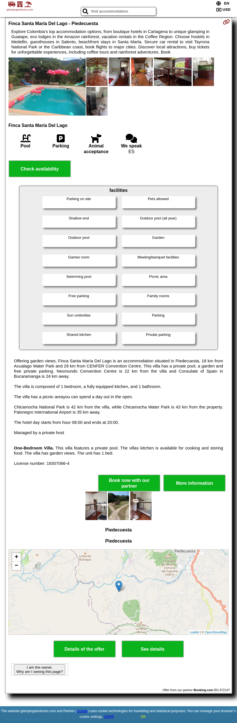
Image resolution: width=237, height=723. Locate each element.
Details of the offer (84, 649)
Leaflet (194, 632)
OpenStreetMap (216, 632)
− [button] (16, 566)
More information (194, 483)
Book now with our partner (129, 483)
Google (82, 711)
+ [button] (16, 557)
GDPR (109, 717)
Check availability (40, 169)
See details (153, 649)
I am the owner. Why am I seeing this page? (39, 669)
